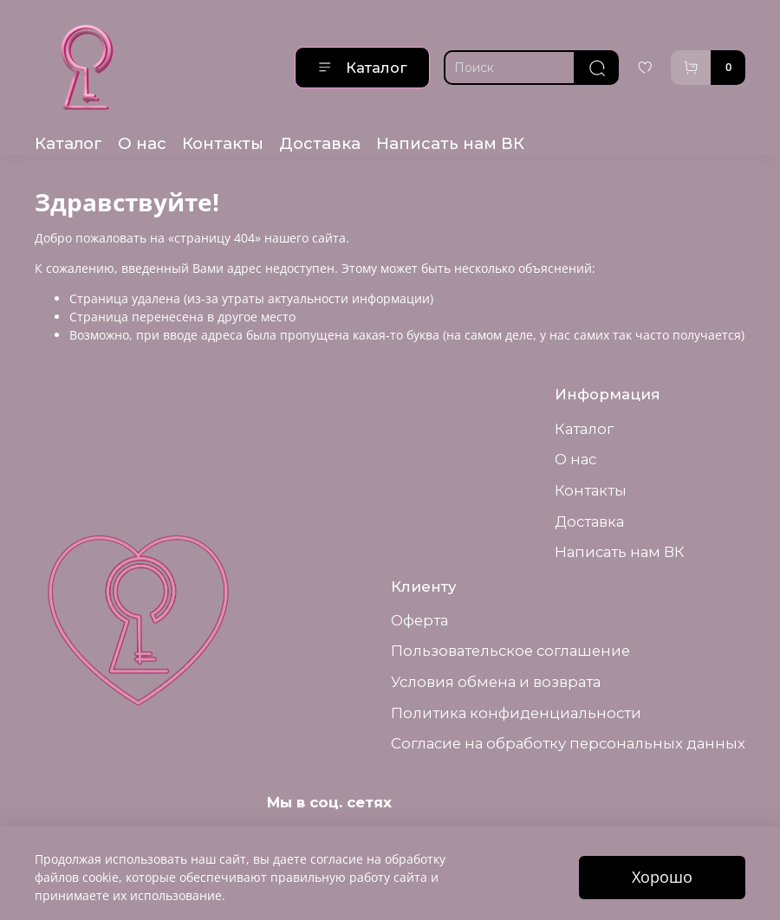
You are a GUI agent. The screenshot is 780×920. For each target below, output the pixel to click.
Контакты (222, 143)
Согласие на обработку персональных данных (568, 743)
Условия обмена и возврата (496, 681)
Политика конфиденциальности (516, 713)
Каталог (362, 67)
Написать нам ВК (450, 143)
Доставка (320, 143)
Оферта (419, 620)
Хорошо (662, 876)
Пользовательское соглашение (510, 650)
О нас (142, 143)
